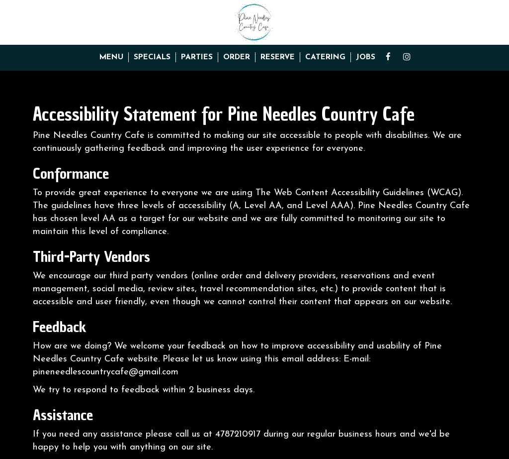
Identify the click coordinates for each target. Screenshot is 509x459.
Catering (325, 57)
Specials (152, 57)
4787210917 (237, 434)
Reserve (277, 57)
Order (236, 57)
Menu (111, 57)
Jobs (365, 57)
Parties (197, 57)
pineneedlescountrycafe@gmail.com (105, 372)
